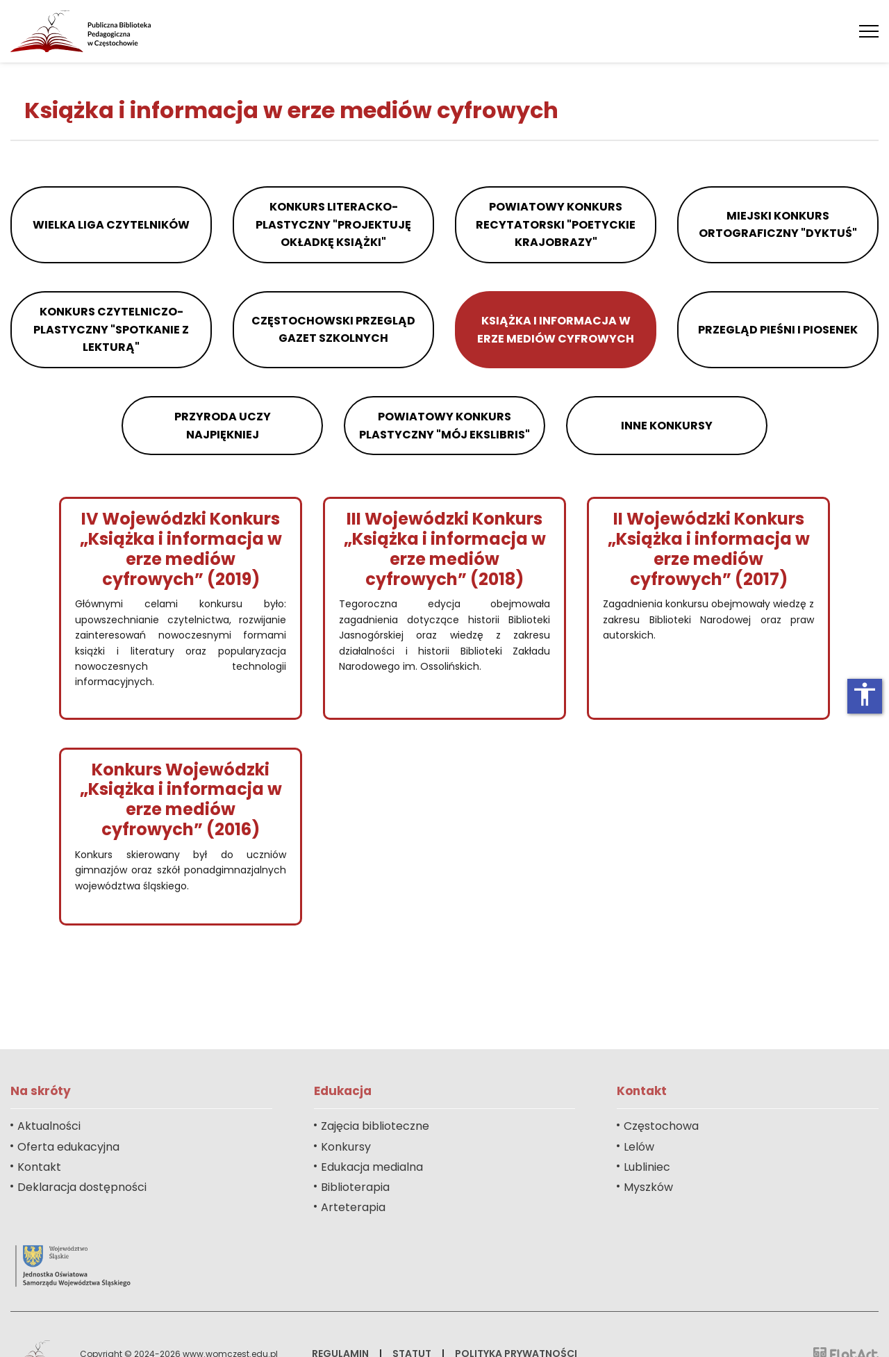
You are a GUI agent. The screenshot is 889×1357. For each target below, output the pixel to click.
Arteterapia (353, 1207)
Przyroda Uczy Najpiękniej (222, 426)
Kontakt (39, 1167)
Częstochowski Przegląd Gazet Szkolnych (333, 330)
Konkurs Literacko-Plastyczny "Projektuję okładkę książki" (333, 224)
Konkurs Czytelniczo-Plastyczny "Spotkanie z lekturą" (111, 329)
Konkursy (346, 1146)
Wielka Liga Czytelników (111, 225)
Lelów (639, 1146)
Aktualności (49, 1126)
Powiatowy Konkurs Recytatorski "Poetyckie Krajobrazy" (555, 224)
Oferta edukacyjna (68, 1146)
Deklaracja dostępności (82, 1187)
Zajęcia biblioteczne (375, 1126)
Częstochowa (661, 1126)
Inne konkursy (667, 426)
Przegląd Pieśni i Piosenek (778, 330)
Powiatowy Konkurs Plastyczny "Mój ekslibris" (444, 426)
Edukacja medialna (372, 1167)
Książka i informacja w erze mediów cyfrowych (555, 330)
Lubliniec (647, 1167)
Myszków (648, 1187)
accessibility (865, 694)
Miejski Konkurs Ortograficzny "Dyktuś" (778, 225)
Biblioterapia (355, 1187)
